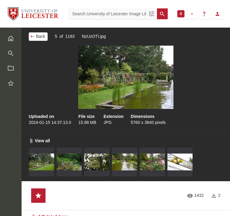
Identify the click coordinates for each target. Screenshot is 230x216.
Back (37, 36)
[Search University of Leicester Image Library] (107, 13)
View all (39, 140)
